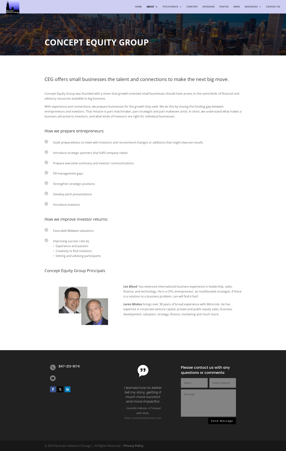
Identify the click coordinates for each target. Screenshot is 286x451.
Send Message (222, 421)
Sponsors (208, 6)
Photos (224, 6)
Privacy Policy (133, 446)
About (150, 6)
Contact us (273, 6)
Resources (251, 6)
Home (138, 6)
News (236, 6)
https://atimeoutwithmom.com (143, 419)
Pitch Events (170, 6)
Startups (192, 6)
